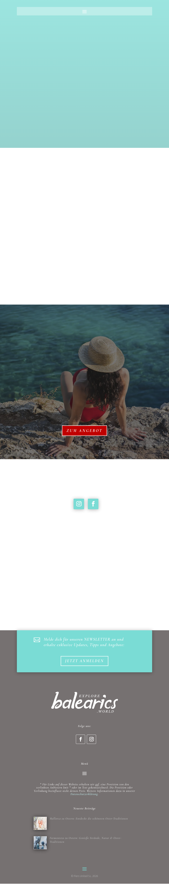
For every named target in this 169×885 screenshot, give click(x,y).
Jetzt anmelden (84, 661)
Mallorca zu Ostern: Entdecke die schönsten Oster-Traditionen (89, 819)
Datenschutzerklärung (84, 794)
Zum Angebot (85, 430)
